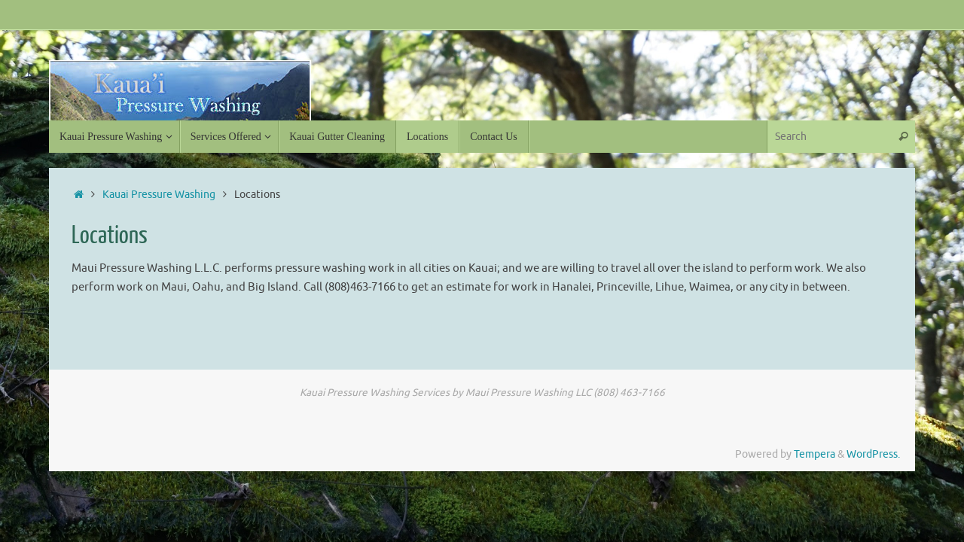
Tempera (814, 454)
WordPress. (873, 454)
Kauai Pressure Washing (158, 194)
